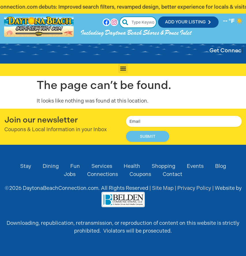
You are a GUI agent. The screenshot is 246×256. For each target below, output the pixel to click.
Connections (102, 174)
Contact (172, 174)
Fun (75, 166)
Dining (51, 166)
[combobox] (138, 22)
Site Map (163, 188)
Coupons (140, 174)
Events (195, 166)
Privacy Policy (194, 188)
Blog (220, 166)
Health (132, 166)
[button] (123, 68)
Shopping (163, 166)
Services (101, 166)
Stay (25, 166)
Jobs (70, 174)
